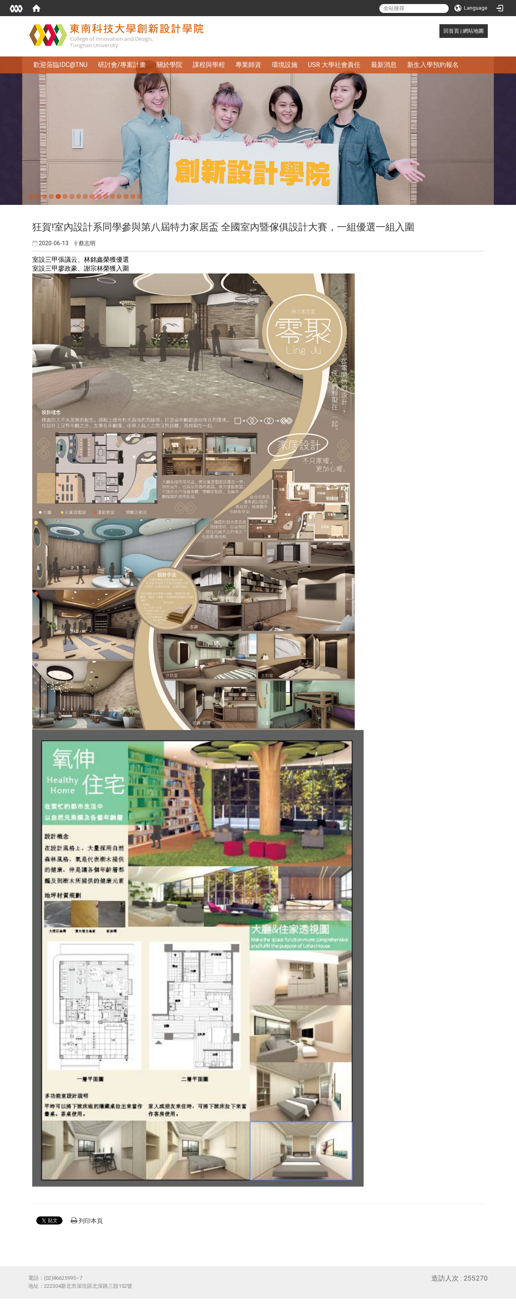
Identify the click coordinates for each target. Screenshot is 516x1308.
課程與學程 (209, 65)
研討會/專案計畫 (122, 65)
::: (439, 31)
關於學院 (169, 65)
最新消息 (384, 65)
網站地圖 (473, 31)
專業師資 (248, 65)
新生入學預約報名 (433, 65)
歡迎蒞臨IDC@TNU (60, 65)
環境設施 (285, 65)
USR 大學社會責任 (334, 65)
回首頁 (451, 31)
